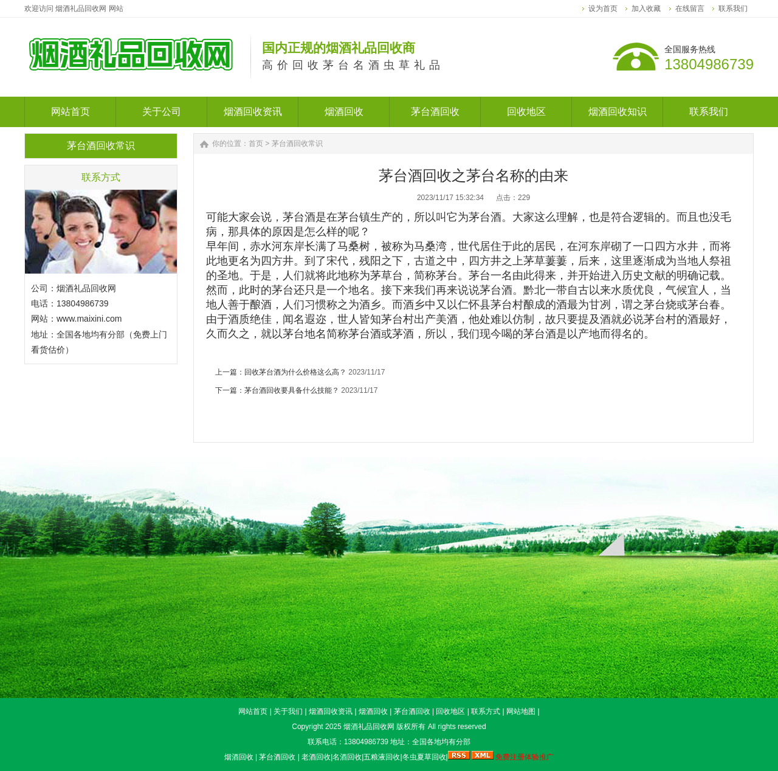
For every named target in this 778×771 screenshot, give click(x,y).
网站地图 (520, 711)
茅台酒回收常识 (297, 143)
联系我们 (733, 8)
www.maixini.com (89, 318)
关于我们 (288, 711)
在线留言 (689, 8)
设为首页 (603, 8)
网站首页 (252, 711)
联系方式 (485, 711)
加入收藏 (646, 8)
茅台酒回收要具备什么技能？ (291, 390)
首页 (256, 143)
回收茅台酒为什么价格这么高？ (295, 372)
